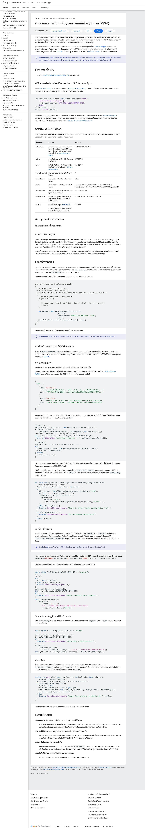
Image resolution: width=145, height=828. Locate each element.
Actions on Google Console (97, 811)
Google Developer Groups (39, 798)
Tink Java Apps (100, 47)
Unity (98, 31)
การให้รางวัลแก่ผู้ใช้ (109, 116)
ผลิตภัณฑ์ (45, 18)
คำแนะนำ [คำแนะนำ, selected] (5, 8)
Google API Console (94, 798)
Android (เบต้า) (59, 31)
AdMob (11, 2)
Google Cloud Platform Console (98, 801)
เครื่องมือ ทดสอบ (94, 52)
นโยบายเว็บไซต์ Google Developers (53, 769)
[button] (14, 38)
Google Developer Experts (39, 801)
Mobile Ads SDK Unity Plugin (36, 2)
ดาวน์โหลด (25, 8)
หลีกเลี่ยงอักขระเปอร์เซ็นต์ (71, 336)
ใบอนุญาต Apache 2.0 (105, 767)
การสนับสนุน (44, 8)
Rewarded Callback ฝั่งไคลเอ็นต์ (73, 60)
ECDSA (59, 52)
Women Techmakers (38, 808)
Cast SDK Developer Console (97, 814)
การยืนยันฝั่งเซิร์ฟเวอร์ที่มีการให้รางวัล (56, 75)
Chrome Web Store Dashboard (98, 818)
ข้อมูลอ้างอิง (15, 8)
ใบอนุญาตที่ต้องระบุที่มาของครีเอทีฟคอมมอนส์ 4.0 (65, 767)
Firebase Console (93, 808)
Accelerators (35, 804)
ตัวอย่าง (34, 8)
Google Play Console (94, 804)
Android (76, 31)
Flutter (110, 31)
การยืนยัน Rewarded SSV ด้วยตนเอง (79, 121)
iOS (88, 31)
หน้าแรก (37, 18)
